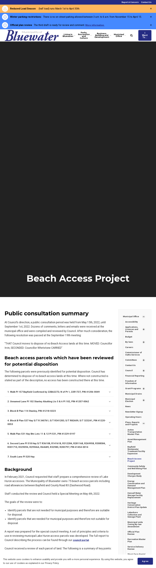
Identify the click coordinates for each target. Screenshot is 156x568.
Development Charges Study (135, 482)
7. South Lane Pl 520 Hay (59, 460)
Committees (131, 361)
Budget (129, 337)
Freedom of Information (131, 384)
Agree (144, 561)
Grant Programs (133, 391)
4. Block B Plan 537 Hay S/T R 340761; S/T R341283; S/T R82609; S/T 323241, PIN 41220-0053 (59, 424)
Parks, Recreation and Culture (82, 35)
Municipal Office (115, 35)
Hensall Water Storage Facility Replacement (136, 503)
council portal (81, 544)
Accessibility (131, 322)
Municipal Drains (133, 396)
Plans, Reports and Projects (132, 426)
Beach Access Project (135, 464)
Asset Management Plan (137, 444)
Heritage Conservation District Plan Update (134, 515)
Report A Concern (130, 2)
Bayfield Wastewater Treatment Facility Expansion (137, 454)
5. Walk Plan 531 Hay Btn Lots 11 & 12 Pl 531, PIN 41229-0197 (59, 436)
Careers (129, 348)
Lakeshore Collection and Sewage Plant (135, 526)
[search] (126, 35)
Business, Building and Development (100, 35)
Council (129, 372)
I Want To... (142, 35)
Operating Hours (133, 420)
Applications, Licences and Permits (132, 329)
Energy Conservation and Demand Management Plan (137, 492)
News (128, 409)
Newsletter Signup (134, 414)
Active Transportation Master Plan (135, 435)
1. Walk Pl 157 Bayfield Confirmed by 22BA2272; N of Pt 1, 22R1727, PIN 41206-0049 (59, 392)
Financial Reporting (135, 377)
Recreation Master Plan (137, 553)
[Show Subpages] (143, 316)
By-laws (129, 343)
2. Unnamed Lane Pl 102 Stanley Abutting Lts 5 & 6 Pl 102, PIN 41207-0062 (59, 402)
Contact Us (146, 2)
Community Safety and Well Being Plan (137, 473)
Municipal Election (130, 402)
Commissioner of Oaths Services (134, 354)
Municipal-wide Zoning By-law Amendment (135, 536)
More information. (95, 25)
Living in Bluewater (67, 35)
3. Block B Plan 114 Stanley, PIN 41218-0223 (59, 412)
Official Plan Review (134, 545)
